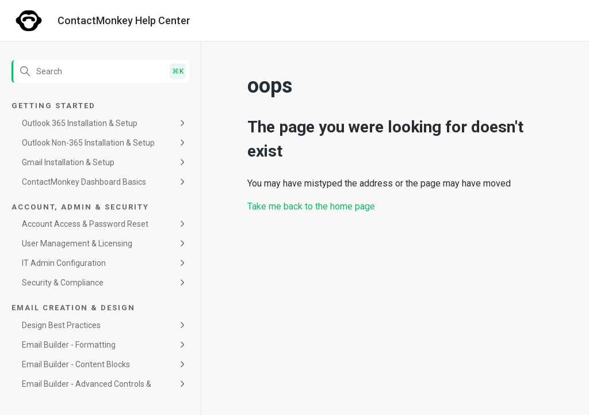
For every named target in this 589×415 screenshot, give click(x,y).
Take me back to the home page (311, 206)
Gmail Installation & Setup (68, 162)
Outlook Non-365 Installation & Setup (88, 142)
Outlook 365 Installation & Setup (79, 123)
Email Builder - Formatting (69, 344)
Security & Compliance (63, 282)
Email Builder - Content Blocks (76, 364)
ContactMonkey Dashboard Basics (84, 181)
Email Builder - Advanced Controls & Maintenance (86, 390)
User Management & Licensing (77, 243)
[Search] (100, 71)
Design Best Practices (61, 325)
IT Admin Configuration (64, 263)
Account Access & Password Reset (85, 224)
